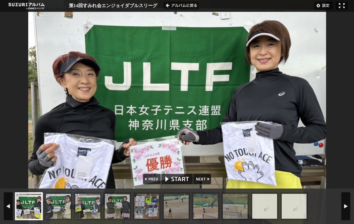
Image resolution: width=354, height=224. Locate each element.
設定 (323, 6)
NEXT (202, 179)
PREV (151, 179)
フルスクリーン (342, 6)
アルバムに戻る (181, 6)
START (177, 179)
